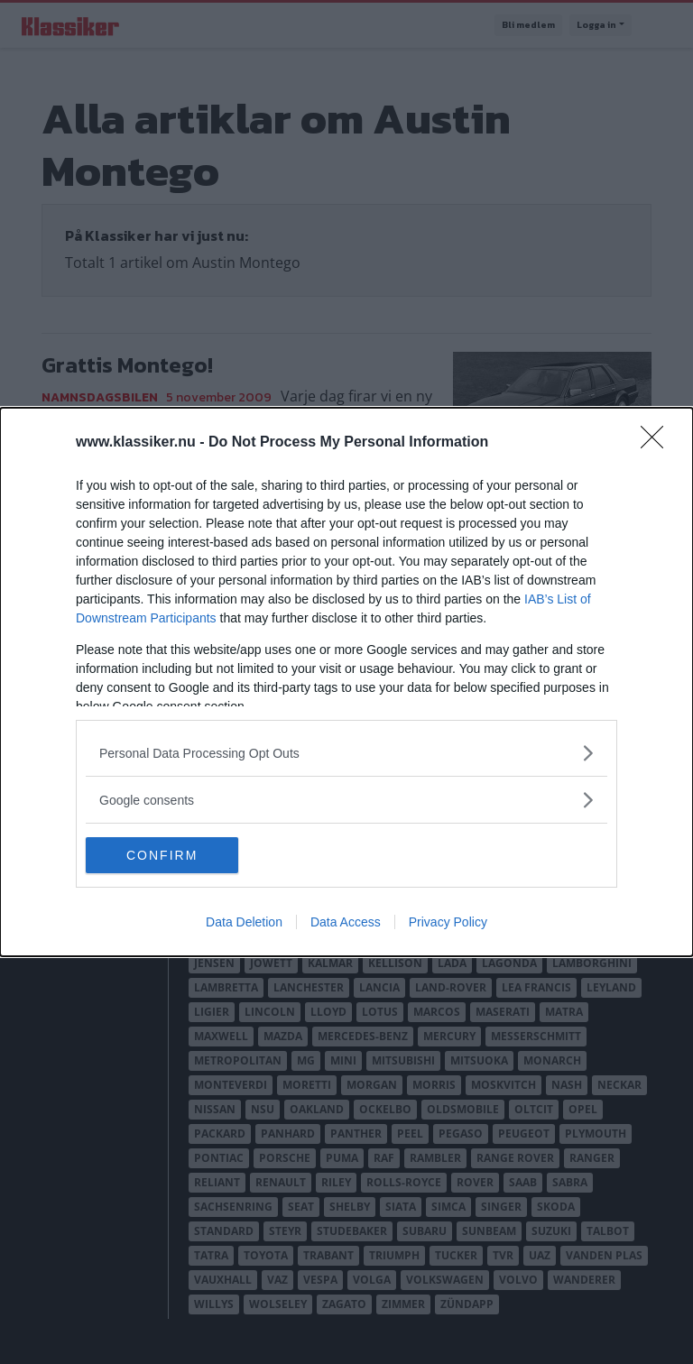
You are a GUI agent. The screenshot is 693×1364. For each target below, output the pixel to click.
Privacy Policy (448, 922)
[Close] (658, 443)
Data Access (345, 922)
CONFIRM (171, 855)
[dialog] (346, 682)
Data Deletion (244, 922)
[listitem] (346, 752)
